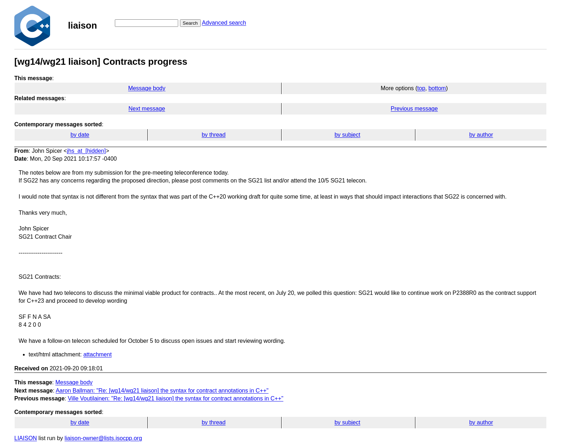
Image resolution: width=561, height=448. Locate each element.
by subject (347, 135)
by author (481, 135)
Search (190, 23)
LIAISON (25, 438)
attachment (97, 354)
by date (79, 135)
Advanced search (224, 23)
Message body (146, 88)
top (421, 88)
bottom (437, 88)
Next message (146, 109)
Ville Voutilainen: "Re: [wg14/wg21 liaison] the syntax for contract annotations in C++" (175, 398)
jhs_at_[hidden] (86, 151)
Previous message (414, 109)
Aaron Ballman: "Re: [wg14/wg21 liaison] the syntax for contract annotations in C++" (162, 391)
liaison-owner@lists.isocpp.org (103, 438)
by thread (214, 135)
